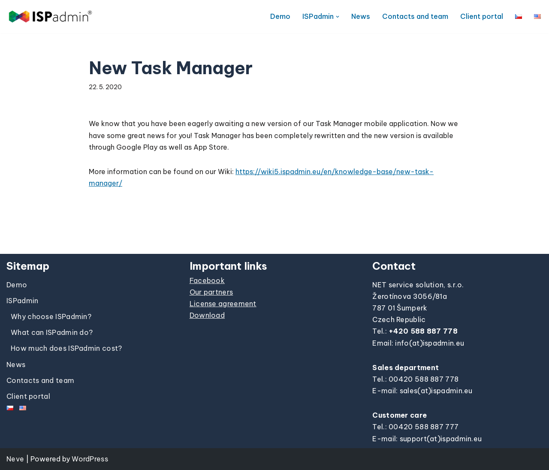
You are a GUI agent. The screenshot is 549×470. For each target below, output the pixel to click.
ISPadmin (22, 300)
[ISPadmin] (50, 16)
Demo (280, 16)
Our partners (211, 292)
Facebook (207, 280)
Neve (15, 459)
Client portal (481, 16)
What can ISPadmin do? (52, 332)
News (360, 16)
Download (207, 315)
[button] (337, 16)
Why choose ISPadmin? (51, 316)
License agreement (223, 303)
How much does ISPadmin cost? (66, 348)
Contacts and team (415, 16)
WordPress (90, 459)
